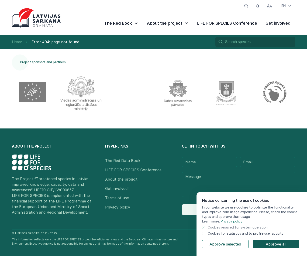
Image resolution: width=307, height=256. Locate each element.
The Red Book (121, 23)
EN (286, 6)
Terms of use (117, 197)
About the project (168, 23)
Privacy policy (231, 221)
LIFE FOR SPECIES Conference (227, 23)
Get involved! (279, 23)
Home (17, 42)
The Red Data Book (122, 160)
